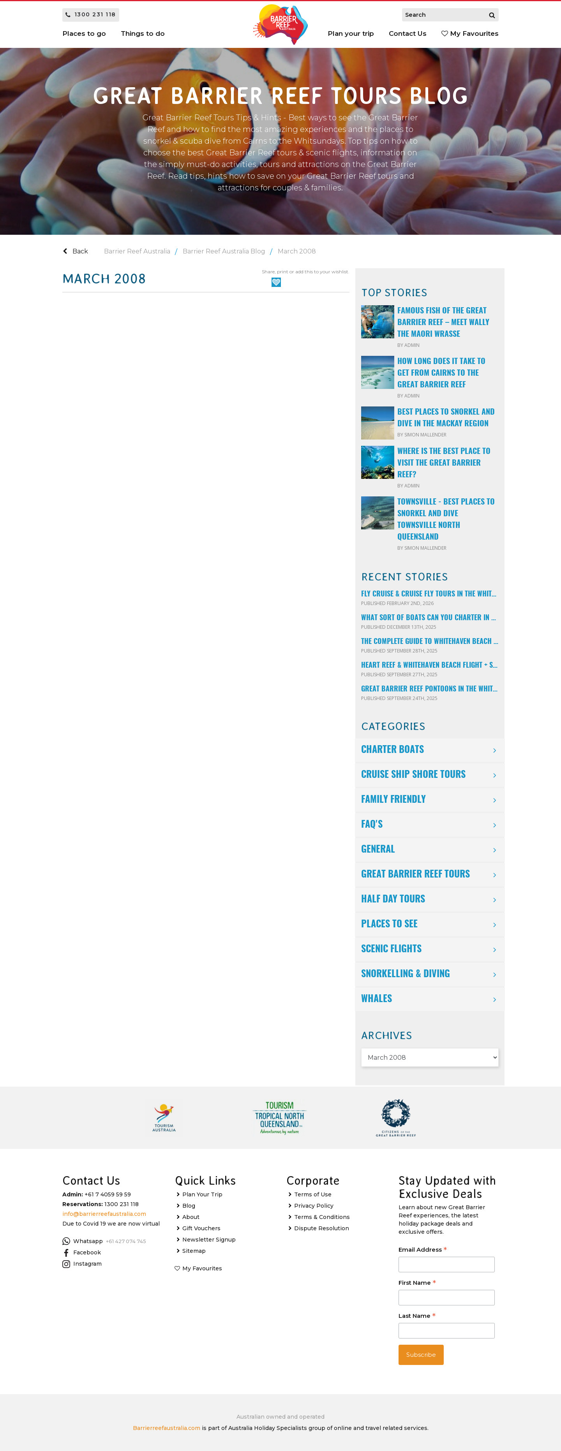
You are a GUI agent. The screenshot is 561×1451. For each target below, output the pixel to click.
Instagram (82, 1264)
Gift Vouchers (201, 1228)
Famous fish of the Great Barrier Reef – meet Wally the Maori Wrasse (443, 322)
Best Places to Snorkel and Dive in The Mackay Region (446, 418)
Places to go (84, 33)
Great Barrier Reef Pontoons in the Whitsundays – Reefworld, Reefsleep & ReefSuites (430, 689)
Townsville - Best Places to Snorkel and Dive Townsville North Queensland (446, 519)
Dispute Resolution (321, 1228)
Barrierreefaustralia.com (166, 1428)
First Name (417, 1283)
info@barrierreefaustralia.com (104, 1213)
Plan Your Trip (202, 1194)
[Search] (492, 14)
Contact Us (408, 33)
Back (75, 251)
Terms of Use (313, 1194)
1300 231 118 (90, 14)
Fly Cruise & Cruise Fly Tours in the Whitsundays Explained (430, 594)
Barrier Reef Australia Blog (224, 251)
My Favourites (470, 33)
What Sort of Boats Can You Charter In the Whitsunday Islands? (430, 618)
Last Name (417, 1316)
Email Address (423, 1250)
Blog (188, 1205)
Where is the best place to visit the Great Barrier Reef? (443, 463)
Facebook (81, 1253)
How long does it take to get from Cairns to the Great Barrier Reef (441, 373)
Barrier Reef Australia (137, 251)
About (190, 1217)
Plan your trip (351, 33)
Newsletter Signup (209, 1239)
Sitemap (194, 1250)
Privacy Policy (313, 1205)
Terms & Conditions (322, 1217)
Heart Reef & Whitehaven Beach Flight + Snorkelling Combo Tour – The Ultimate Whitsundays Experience (430, 665)
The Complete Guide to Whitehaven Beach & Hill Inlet (430, 641)
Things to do (143, 33)
